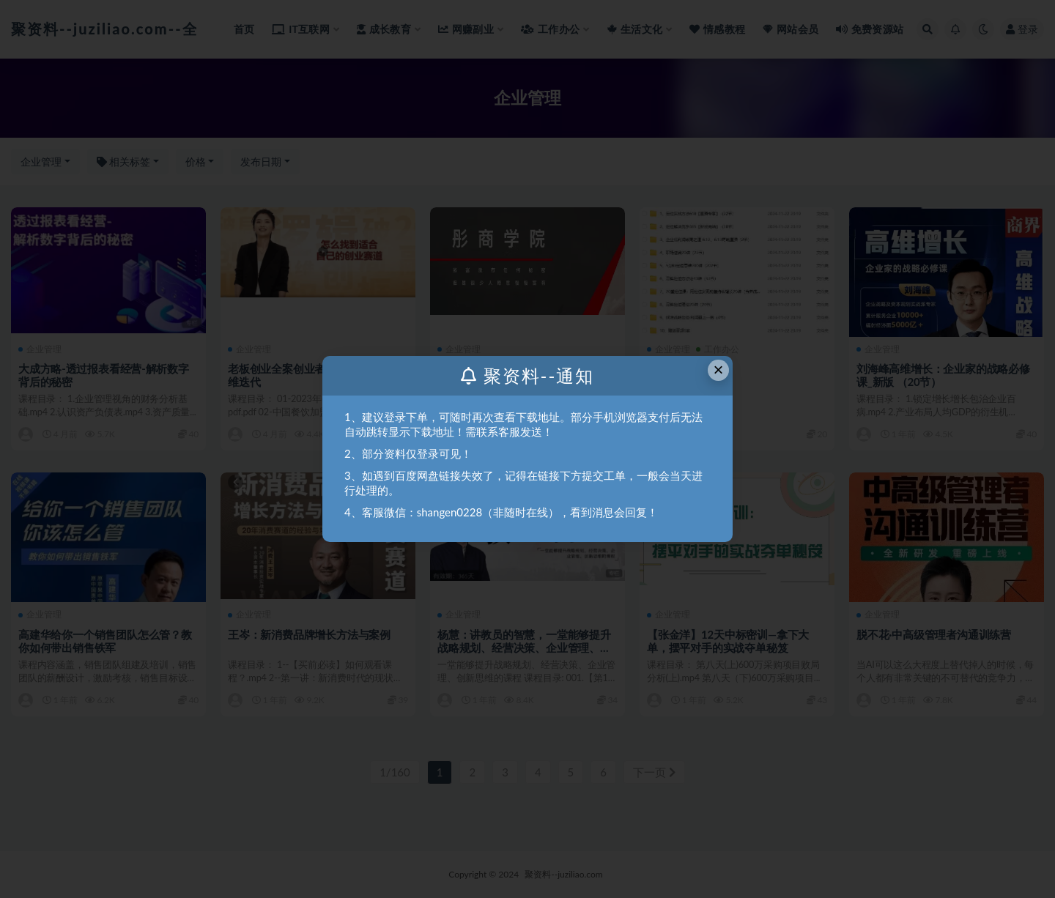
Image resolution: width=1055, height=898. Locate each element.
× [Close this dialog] (719, 369)
